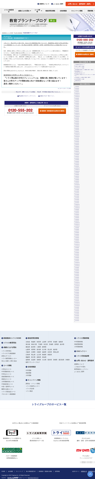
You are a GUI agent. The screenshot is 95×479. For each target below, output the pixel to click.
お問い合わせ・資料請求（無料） (81, 4)
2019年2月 (77, 164)
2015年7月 (77, 231)
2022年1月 (77, 131)
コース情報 (38, 10)
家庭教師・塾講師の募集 (45, 471)
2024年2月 (77, 90)
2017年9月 (77, 189)
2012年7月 (77, 290)
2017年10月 (77, 187)
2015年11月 (77, 224)
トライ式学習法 (6, 351)
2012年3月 (77, 297)
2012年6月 (77, 292)
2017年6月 (77, 194)
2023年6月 (77, 103)
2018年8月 (77, 174)
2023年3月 (77, 108)
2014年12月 (77, 242)
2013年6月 (77, 272)
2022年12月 (77, 113)
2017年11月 (77, 186)
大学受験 (28, 375)
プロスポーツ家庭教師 (9, 394)
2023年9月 (77, 98)
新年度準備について (78, 71)
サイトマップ (19, 471)
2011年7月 (77, 310)
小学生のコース (6, 369)
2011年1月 (77, 320)
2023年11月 (77, 95)
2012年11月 (77, 284)
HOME (3, 471)
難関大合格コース (7, 389)
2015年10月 (77, 226)
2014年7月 (77, 250)
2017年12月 (77, 184)
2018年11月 (77, 169)
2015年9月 (77, 227)
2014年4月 (77, 255)
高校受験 (28, 373)
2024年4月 (77, 86)
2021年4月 (77, 141)
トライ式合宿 (30, 388)
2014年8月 (77, 249)
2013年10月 (77, 265)
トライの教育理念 (9, 10)
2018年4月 (77, 181)
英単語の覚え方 (78, 80)
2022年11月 (77, 114)
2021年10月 (77, 136)
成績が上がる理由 (24, 11)
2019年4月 (77, 161)
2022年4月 (77, 126)
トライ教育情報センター (9, 358)
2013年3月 (77, 277)
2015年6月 (77, 232)
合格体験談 (63, 11)
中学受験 (28, 370)
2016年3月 (77, 217)
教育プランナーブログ (33, 362)
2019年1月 (77, 166)
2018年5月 (77, 179)
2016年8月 (77, 211)
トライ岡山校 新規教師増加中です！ (16, 38)
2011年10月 (77, 305)
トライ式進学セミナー (33, 386)
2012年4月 (77, 295)
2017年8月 (77, 191)
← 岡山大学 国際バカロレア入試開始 (24, 92)
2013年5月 (77, 274)
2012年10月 (77, 285)
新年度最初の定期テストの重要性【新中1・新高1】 (84, 69)
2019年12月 (77, 153)
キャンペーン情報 (76, 11)
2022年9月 (77, 118)
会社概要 (10, 471)
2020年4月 (77, 148)
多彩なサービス (6, 356)
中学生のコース (6, 374)
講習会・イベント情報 (33, 383)
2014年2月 (77, 259)
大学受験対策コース (8, 381)
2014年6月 (77, 252)
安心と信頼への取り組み (9, 361)
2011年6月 (77, 312)
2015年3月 (77, 237)
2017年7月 (77, 192)
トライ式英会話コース (9, 391)
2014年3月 (77, 257)
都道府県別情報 (50, 11)
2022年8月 (77, 119)
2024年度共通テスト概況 (79, 79)
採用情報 (57, 471)
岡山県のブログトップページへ (27, 96)
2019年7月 (77, 156)
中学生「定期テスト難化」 (80, 66)
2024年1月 (77, 91)
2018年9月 (77, 172)
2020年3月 (77, 149)
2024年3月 (77, 88)
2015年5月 (77, 234)
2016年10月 (77, 207)
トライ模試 (29, 391)
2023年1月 (77, 111)
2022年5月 (77, 124)
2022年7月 (77, 121)
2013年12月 (77, 262)
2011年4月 (77, 315)
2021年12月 (77, 133)
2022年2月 (77, 129)
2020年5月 (77, 146)
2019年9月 (77, 154)
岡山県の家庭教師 (18, 32)
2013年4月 (77, 275)
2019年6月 (77, 158)
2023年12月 (77, 93)
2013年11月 (77, 264)
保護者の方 (84, 471)
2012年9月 (77, 287)
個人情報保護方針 (31, 471)
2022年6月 (77, 123)
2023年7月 (77, 101)
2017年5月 (77, 196)
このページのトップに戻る (65, 88)
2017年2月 (77, 201)
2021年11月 (77, 134)
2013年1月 (77, 280)
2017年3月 (77, 199)
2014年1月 (77, 260)
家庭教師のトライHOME (7, 32)
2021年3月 (77, 143)
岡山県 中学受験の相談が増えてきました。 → (50, 92)
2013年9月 (77, 267)
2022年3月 (77, 128)
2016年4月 (77, 216)
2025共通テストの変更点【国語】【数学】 (83, 77)
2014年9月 (77, 247)
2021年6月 (77, 139)
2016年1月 (77, 221)
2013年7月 (77, 270)
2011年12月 (77, 302)
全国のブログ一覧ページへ (47, 96)
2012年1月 (77, 300)
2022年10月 (77, 116)
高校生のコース (6, 379)
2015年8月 (77, 229)
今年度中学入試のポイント (80, 64)
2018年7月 (77, 176)
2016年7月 (77, 212)
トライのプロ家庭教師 (9, 353)
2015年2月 (77, 239)
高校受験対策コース (8, 376)
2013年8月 (77, 269)
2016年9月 (77, 209)
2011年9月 (77, 307)
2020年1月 (77, 151)
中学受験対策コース (8, 371)
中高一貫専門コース (8, 386)
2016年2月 (77, 219)
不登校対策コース (7, 384)
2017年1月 (77, 202)
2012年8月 (77, 289)
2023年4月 (77, 106)
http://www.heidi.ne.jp (33, 477)
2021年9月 (77, 138)
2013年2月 (77, 279)
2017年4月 (77, 197)
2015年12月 (77, 222)
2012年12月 (77, 282)
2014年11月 (77, 244)
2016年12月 (77, 204)
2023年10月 (77, 96)
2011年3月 (77, 317)
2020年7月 (77, 144)
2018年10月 (77, 171)
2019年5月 (77, 159)
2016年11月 (77, 206)
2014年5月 (77, 254)
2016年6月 (77, 214)
